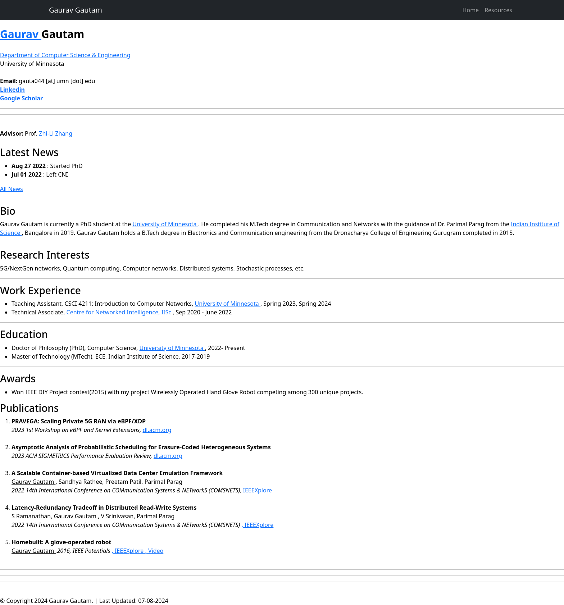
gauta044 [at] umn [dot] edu (57, 81)
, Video (154, 551)
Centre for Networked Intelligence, (114, 312)
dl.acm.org (156, 430)
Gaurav (20, 34)
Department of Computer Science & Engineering (65, 55)
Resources (498, 10)
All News (11, 189)
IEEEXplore (257, 490)
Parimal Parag (466, 224)
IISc (167, 312)
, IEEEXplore (257, 525)
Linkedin (12, 90)
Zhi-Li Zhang (55, 133)
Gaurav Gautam (75, 10)
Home (471, 10)
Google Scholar (21, 98)
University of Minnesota (32, 64)
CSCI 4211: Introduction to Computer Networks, (130, 304)
